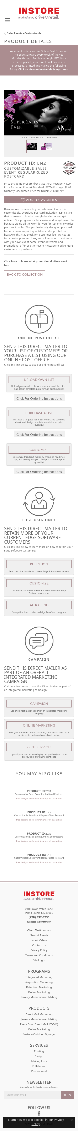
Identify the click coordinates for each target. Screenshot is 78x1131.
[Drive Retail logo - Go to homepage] (39, 12)
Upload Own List (39, 379)
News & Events (39, 935)
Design (39, 1056)
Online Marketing (39, 992)
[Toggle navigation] (7, 20)
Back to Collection (25, 274)
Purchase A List (39, 412)
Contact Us (39, 945)
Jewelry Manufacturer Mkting (39, 997)
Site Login (39, 960)
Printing (39, 1051)
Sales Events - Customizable (24, 33)
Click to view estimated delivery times (43, 69)
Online (39, 725)
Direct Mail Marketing (39, 1014)
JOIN (67, 1094)
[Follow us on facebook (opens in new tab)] (39, 1113)
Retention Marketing (39, 987)
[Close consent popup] (71, 1120)
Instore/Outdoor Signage (39, 1034)
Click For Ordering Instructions (39, 398)
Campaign (39, 703)
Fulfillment (39, 1066)
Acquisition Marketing (39, 982)
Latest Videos (39, 940)
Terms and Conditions (39, 955)
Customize (39, 449)
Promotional (39, 1071)
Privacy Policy (39, 950)
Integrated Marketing (39, 977)
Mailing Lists (39, 1061)
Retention (39, 564)
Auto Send (39, 605)
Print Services (39, 747)
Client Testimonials (39, 930)
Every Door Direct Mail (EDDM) (39, 1024)
